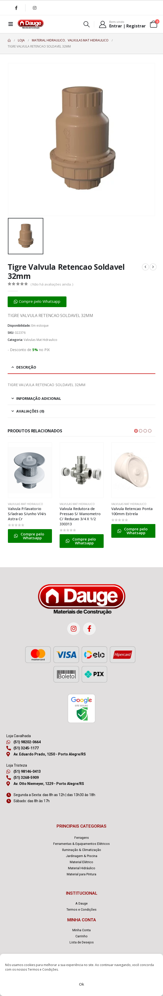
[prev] (145, 267)
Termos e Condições (43, 969)
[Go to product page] (30, 470)
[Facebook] (16, 8)
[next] (153, 267)
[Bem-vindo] (122, 24)
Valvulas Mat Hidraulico (40, 340)
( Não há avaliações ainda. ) (52, 284)
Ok (81, 984)
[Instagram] (35, 8)
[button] (86, 24)
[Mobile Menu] (10, 24)
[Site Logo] (31, 24)
